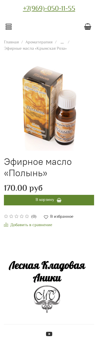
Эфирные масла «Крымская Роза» (35, 48)
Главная (11, 42)
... (62, 42)
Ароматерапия (39, 42)
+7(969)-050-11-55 (49, 9)
